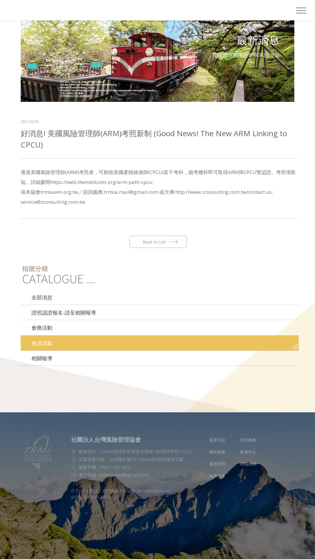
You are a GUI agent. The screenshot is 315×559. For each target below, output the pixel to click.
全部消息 (40, 291)
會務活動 (40, 320)
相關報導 (40, 348)
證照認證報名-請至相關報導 (60, 305)
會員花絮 (40, 334)
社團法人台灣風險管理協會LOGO (37, 10)
